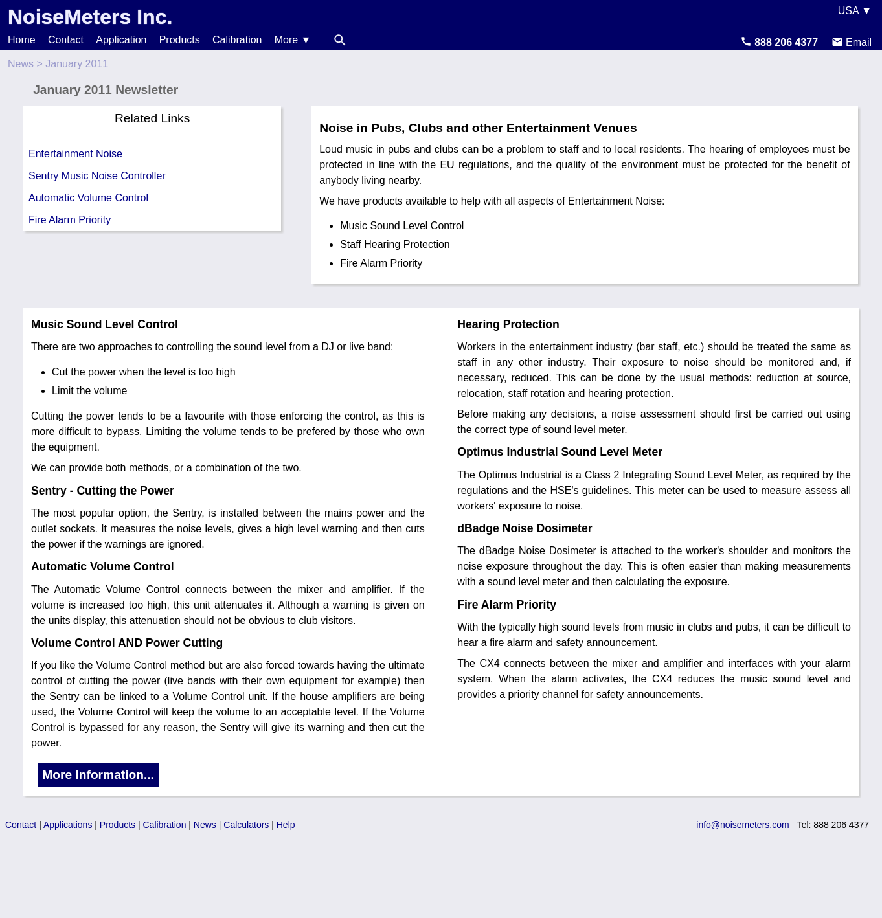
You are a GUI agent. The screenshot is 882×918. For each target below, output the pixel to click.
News (21, 63)
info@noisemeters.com (742, 825)
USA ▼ (855, 10)
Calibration (237, 39)
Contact (66, 39)
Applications (68, 825)
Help (286, 825)
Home (22, 39)
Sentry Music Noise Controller (97, 175)
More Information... (98, 774)
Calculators (246, 825)
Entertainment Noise (75, 153)
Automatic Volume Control (88, 197)
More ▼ (293, 39)
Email (851, 42)
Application (121, 39)
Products (179, 39)
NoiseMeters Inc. (90, 16)
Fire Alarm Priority (69, 219)
